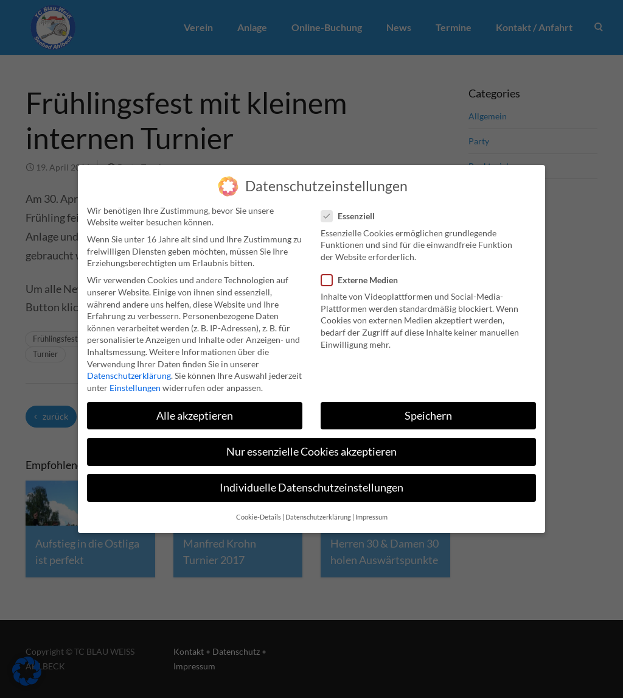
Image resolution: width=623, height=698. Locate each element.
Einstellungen (135, 380)
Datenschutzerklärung (129, 368)
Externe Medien (363, 272)
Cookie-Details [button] (258, 509)
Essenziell (352, 208)
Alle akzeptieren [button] (194, 407)
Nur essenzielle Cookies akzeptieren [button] (311, 444)
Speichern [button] (428, 407)
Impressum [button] (371, 509)
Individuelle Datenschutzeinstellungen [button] (311, 480)
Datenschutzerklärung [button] (318, 509)
